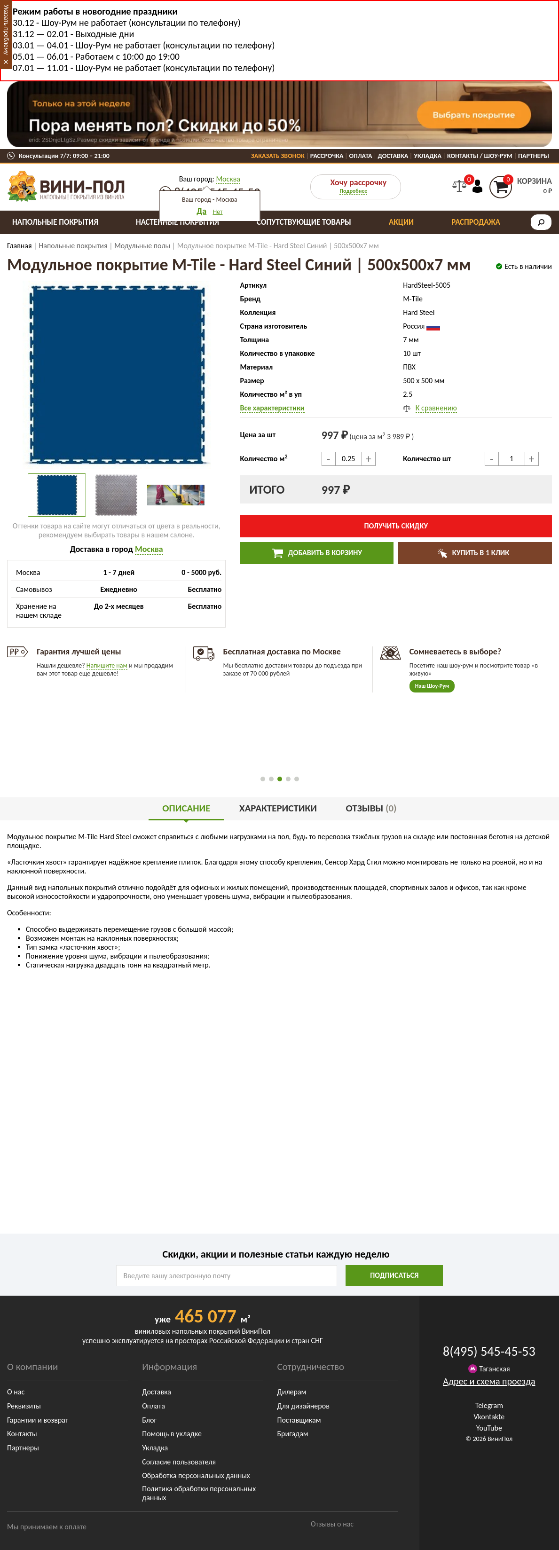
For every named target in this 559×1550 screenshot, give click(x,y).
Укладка (427, 156)
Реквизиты (24, 1405)
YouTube (489, 1428)
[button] (262, 779)
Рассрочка (327, 156)
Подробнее (353, 191)
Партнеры (533, 156)
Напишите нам (107, 665)
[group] (116, 375)
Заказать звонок (278, 156)
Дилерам (291, 1391)
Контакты (22, 1433)
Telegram (489, 1405)
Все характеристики (272, 407)
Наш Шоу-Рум (432, 686)
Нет (217, 212)
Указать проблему (6, 30)
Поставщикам (299, 1420)
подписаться (394, 1275)
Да (201, 211)
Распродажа (475, 222)
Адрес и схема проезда (489, 1381)
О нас (15, 1391)
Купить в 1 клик (479, 552)
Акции (401, 222)
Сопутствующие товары (304, 222)
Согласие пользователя (179, 1461)
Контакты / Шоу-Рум (479, 156)
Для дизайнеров (303, 1405)
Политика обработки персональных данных (199, 1493)
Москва (228, 178)
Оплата (360, 156)
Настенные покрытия (177, 222)
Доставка (393, 156)
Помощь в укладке (172, 1433)
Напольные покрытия (55, 222)
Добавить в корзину (317, 553)
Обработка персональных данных (196, 1475)
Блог (149, 1420)
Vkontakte (489, 1416)
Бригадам (292, 1433)
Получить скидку (396, 525)
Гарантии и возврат (37, 1420)
